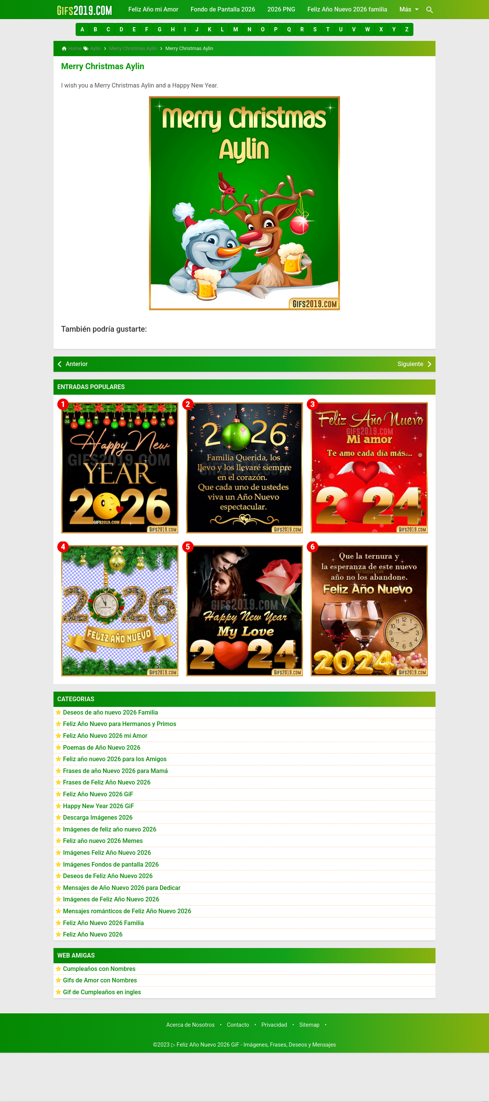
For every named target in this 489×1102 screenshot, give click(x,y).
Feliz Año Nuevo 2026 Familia (103, 921)
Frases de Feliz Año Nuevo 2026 (107, 781)
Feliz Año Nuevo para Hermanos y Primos (119, 722)
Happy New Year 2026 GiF (98, 804)
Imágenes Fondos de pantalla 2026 (111, 863)
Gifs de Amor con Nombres (100, 979)
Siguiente (410, 362)
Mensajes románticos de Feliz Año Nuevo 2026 (127, 910)
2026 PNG (281, 9)
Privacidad (274, 1023)
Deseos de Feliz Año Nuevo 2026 (107, 874)
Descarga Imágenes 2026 (98, 816)
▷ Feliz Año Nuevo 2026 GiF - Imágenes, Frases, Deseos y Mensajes (253, 1043)
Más (410, 9)
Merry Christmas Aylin (99, 65)
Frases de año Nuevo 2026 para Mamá (115, 769)
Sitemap (310, 1023)
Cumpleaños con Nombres (99, 967)
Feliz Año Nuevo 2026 (93, 933)
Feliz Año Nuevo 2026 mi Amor (105, 734)
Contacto (238, 1023)
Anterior (77, 362)
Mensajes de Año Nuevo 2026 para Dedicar (121, 886)
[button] (82, 29)
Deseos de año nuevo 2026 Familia (110, 711)
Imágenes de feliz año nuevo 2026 (109, 828)
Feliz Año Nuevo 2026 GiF (98, 793)
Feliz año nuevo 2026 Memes (103, 839)
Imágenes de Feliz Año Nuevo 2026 (111, 898)
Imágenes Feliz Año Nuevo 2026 (107, 851)
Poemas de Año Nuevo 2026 (102, 746)
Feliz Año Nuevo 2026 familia (347, 9)
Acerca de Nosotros (190, 1023)
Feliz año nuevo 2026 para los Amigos (115, 758)
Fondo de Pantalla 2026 (223, 9)
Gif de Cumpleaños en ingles (102, 991)
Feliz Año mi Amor (153, 9)
